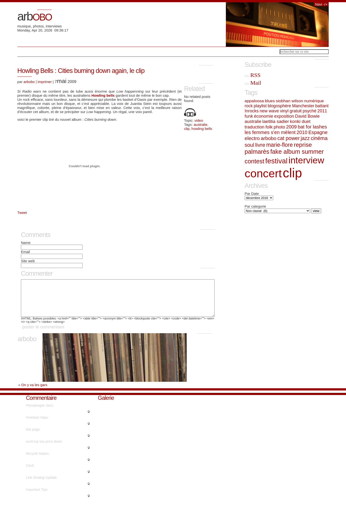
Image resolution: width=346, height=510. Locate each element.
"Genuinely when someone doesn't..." (54, 503)
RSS (252, 75)
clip (187, 129)
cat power (289, 138)
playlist (260, 105)
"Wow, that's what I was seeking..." (52, 431)
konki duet (300, 121)
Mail (253, 83)
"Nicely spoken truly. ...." (44, 479)
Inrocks (252, 110)
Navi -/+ (321, 4)
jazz (305, 138)
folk (269, 126)
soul (249, 145)
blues (270, 100)
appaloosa (254, 100)
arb (34, 16)
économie (263, 116)
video (198, 120)
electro (252, 138)
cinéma (319, 138)
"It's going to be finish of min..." (49, 467)
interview (306, 160)
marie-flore (279, 145)
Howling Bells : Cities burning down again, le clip (80, 70)
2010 (302, 132)
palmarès (257, 151)
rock (249, 105)
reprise (303, 144)
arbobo (29, 82)
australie (200, 124)
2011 (322, 110)
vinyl (284, 110)
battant (321, 105)
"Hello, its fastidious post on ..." (49, 491)
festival (276, 161)
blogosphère (279, 105)
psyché (309, 110)
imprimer (45, 82)
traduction (254, 126)
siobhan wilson (289, 100)
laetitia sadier (275, 121)
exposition (284, 116)
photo (279, 126)
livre (260, 145)
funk (249, 116)
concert (263, 173)
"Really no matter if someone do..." (52, 419)
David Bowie (307, 116)
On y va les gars (34, 392)
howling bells (202, 129)
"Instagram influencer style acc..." (51, 455)
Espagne (317, 132)
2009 (291, 126)
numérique (314, 100)
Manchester (303, 105)
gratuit (296, 110)
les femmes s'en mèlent (270, 132)
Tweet (22, 212)
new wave (269, 110)
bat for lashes (312, 126)
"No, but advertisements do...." (48, 443)
